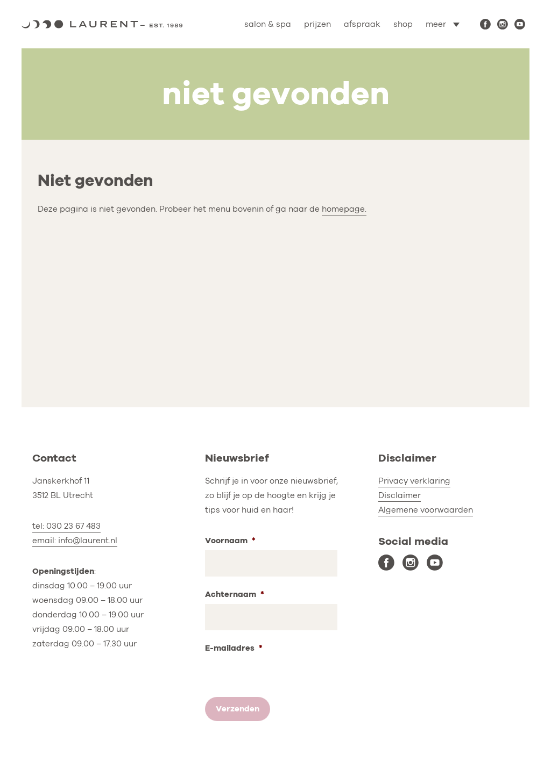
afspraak (362, 24)
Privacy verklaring (414, 481)
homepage (343, 209)
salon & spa (267, 24)
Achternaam (234, 594)
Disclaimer (399, 495)
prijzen (317, 24)
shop (403, 24)
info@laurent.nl (87, 540)
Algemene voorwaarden (425, 510)
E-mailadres (234, 648)
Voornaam (230, 541)
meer (436, 24)
